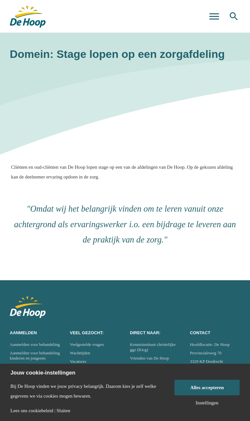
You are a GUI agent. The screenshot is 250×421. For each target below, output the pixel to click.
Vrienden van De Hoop (149, 358)
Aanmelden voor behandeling (35, 344)
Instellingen (207, 403)
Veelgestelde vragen (87, 344)
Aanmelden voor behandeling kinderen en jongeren (35, 355)
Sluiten (63, 410)
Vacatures (78, 361)
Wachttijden (80, 352)
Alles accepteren (207, 387)
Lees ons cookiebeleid (31, 410)
